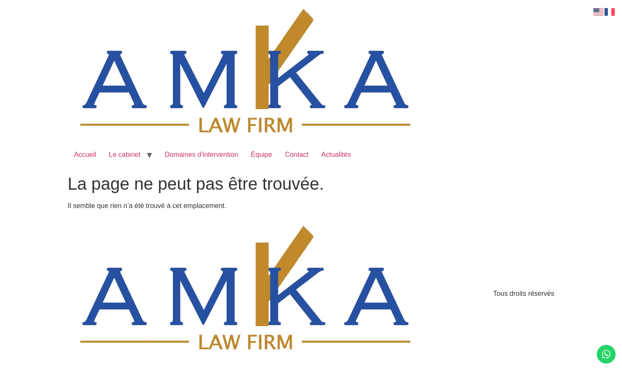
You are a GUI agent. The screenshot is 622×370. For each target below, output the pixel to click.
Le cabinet (124, 154)
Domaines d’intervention (201, 154)
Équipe (261, 154)
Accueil (85, 154)
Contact (296, 154)
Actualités (336, 154)
